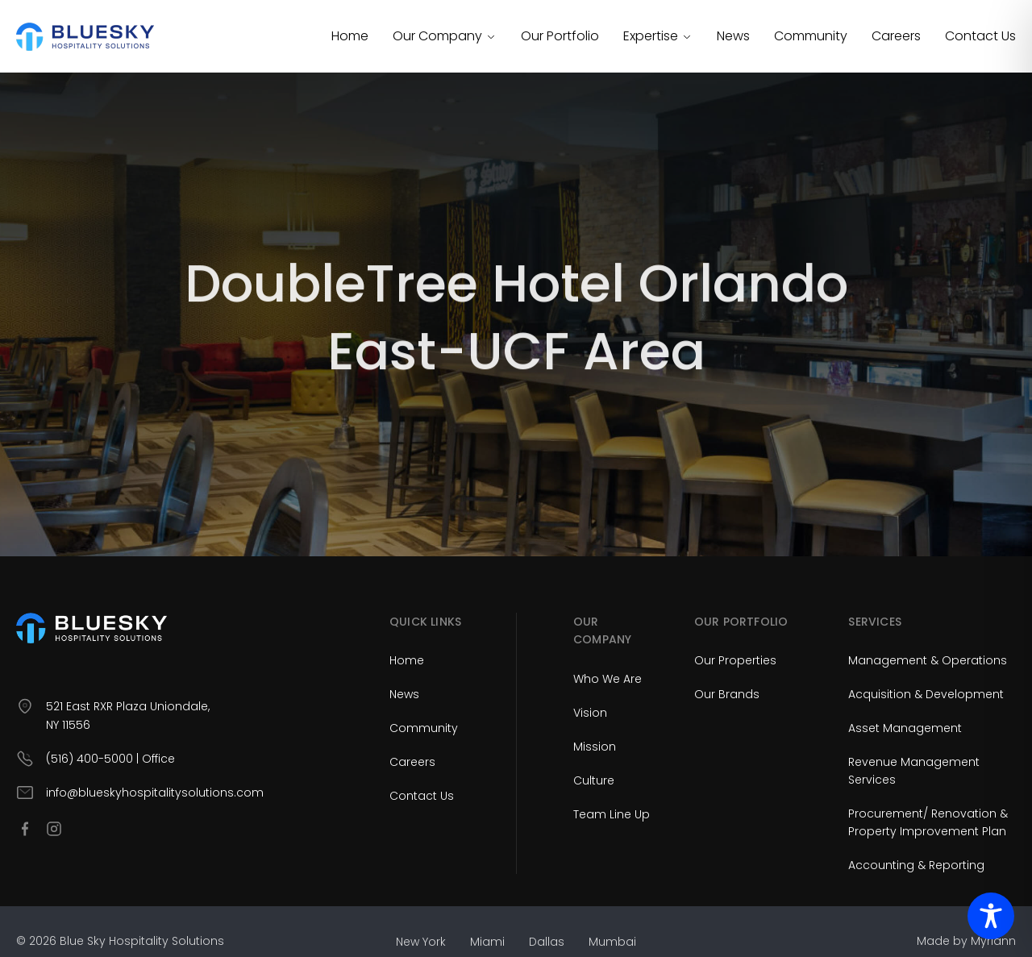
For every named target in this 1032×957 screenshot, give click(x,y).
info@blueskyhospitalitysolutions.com (155, 792)
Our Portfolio (560, 36)
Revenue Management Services (914, 771)
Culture (593, 780)
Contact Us (980, 36)
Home (349, 36)
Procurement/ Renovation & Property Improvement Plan (928, 822)
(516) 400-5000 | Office (110, 759)
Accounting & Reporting (916, 865)
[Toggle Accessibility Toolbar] (991, 916)
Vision (590, 713)
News (733, 36)
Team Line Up (611, 814)
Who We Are (607, 679)
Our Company (445, 36)
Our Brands (726, 694)
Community (810, 36)
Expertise (658, 36)
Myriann (993, 941)
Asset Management (905, 728)
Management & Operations (927, 660)
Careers (896, 36)
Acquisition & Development (926, 694)
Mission (594, 747)
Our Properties (735, 660)
